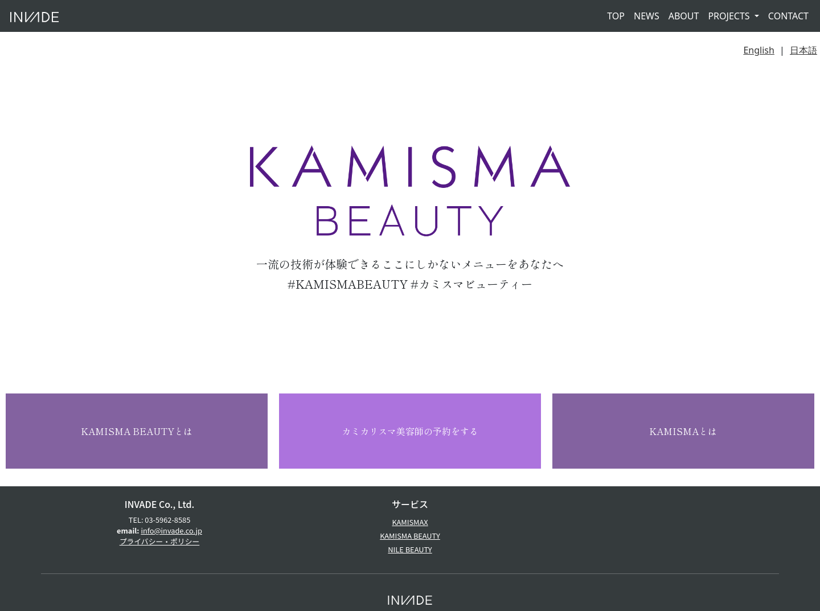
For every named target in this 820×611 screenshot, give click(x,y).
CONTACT (788, 16)
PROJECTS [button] (730, 16)
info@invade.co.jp (171, 530)
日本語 (803, 50)
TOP (616, 16)
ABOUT (684, 16)
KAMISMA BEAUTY (410, 535)
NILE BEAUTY (410, 549)
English (758, 50)
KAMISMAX (410, 521)
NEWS (646, 16)
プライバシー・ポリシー (160, 541)
